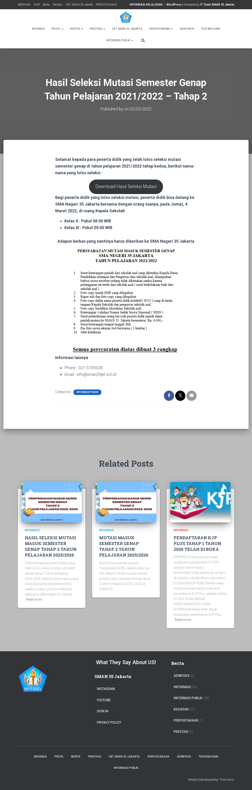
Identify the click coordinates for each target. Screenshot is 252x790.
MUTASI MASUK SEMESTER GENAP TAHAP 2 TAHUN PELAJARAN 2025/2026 (123, 546)
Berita (46, 4)
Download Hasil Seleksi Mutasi (126, 187)
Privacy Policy (109, 722)
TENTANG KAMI (210, 28)
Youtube (104, 700)
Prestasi (58, 4)
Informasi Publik (119, 40)
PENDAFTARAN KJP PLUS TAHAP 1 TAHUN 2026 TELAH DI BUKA (197, 543)
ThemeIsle (226, 779)
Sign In (102, 711)
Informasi (32, 530)
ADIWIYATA (187, 28)
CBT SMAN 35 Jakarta (79, 4)
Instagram (106, 689)
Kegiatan (181, 709)
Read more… (35, 599)
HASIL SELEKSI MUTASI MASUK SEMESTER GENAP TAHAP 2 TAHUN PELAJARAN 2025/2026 (51, 546)
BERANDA (24, 4)
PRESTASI (181, 732)
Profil (37, 4)
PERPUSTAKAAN (106, 4)
